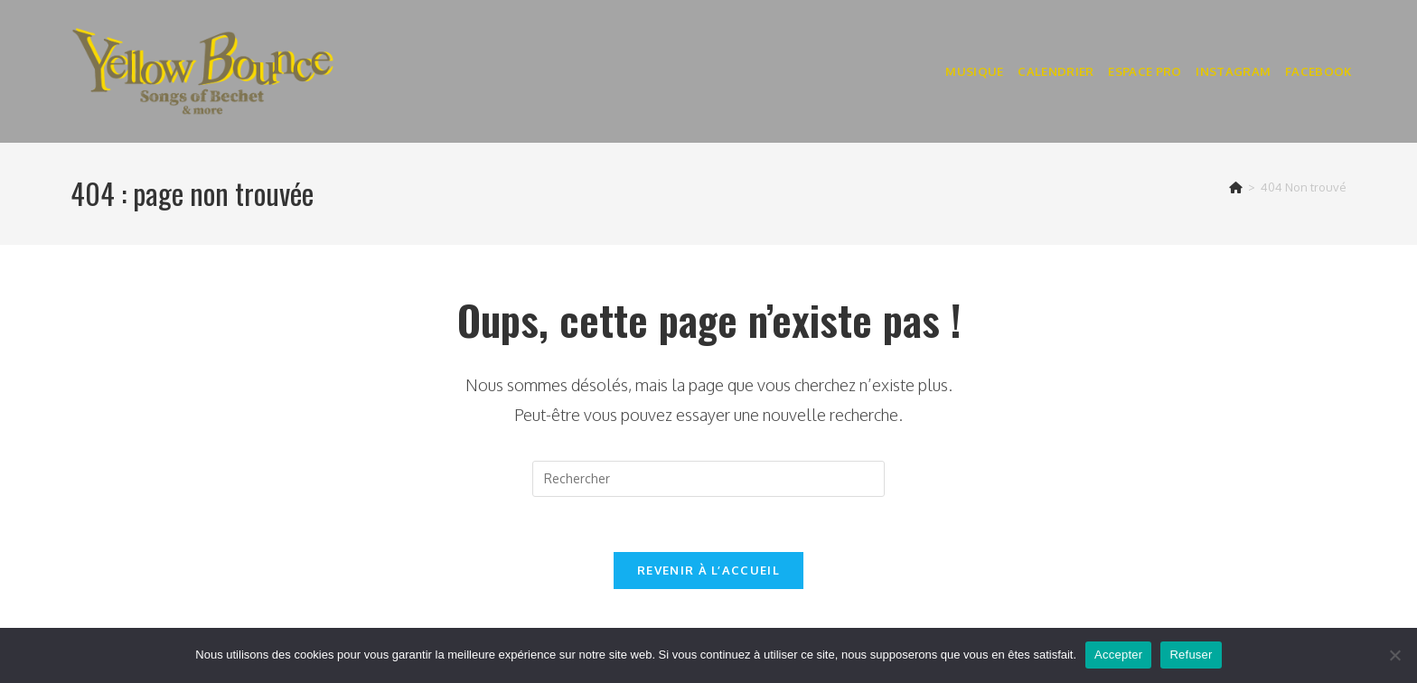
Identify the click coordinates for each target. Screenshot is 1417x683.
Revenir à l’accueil (708, 570)
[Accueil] (1236, 187)
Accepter (1118, 654)
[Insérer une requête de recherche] (708, 479)
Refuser (1190, 654)
